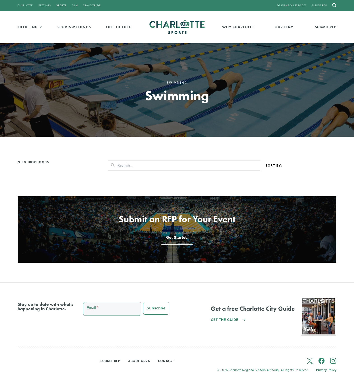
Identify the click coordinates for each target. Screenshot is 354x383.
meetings (44, 5)
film (75, 5)
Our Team (284, 27)
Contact (166, 362)
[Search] (184, 165)
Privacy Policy (326, 371)
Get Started (177, 238)
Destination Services (291, 5)
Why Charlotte (237, 27)
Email (93, 309)
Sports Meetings (74, 27)
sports (61, 5)
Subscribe (157, 310)
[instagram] (333, 362)
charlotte (25, 5)
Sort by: (274, 165)
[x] (310, 362)
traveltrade (91, 5)
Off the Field (119, 27)
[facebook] (321, 362)
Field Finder (30, 27)
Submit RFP (319, 5)
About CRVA (139, 362)
